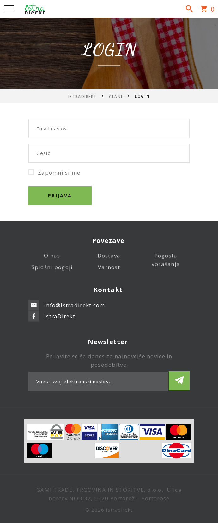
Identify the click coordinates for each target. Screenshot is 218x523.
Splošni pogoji (52, 271)
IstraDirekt (82, 96)
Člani (115, 96)
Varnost (109, 271)
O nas (52, 259)
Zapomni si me (54, 172)
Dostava (109, 259)
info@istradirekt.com (74, 299)
